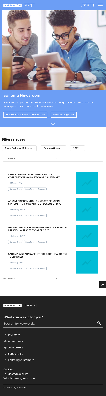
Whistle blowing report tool (19, 378)
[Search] (99, 323)
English (86, 5)
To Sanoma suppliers (15, 373)
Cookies (8, 369)
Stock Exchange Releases (18, 148)
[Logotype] (12, 5)
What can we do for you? (23, 317)
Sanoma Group (52, 148)
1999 (76, 148)
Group (28, 5)
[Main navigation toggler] (100, 5)
